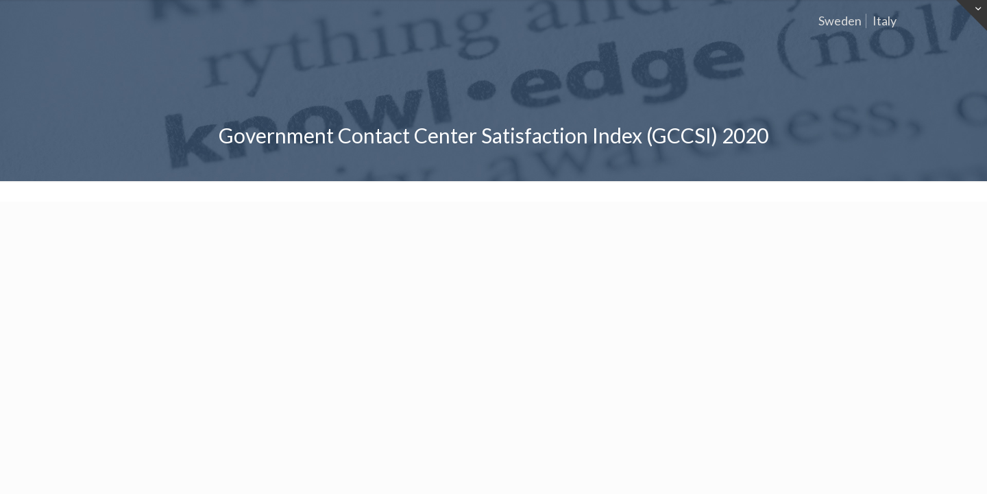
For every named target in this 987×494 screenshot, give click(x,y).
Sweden (840, 20)
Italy (885, 20)
